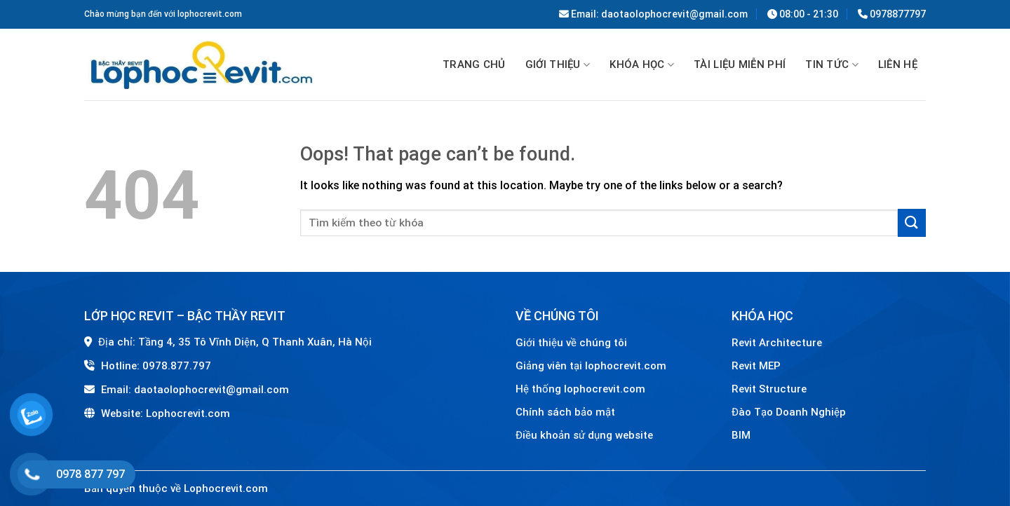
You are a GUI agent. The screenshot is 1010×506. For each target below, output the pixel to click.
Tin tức (831, 65)
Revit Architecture (777, 342)
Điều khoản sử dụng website (584, 435)
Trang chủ (474, 64)
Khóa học (642, 65)
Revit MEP (756, 366)
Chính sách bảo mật (565, 412)
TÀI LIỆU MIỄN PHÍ (740, 64)
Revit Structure (770, 389)
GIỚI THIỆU (558, 65)
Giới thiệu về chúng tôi (571, 342)
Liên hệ (897, 64)
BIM (741, 435)
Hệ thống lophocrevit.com (580, 389)
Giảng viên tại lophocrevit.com (591, 366)
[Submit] (912, 222)
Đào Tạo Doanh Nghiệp (790, 412)
